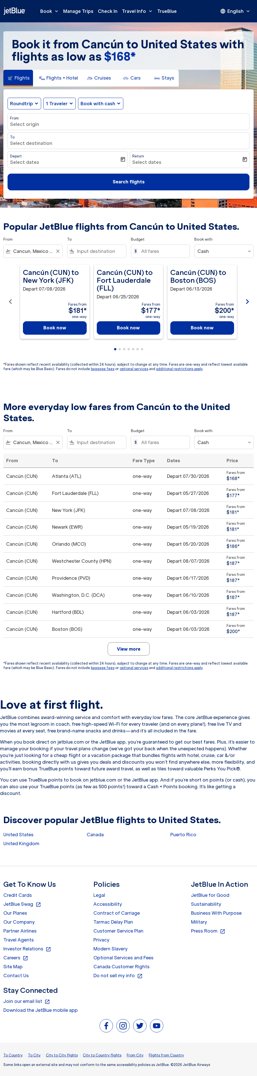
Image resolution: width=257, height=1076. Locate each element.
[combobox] (33, 251)
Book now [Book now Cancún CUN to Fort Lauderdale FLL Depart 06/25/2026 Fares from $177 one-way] (128, 327)
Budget (138, 239)
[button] (59, 103)
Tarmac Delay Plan (113, 922)
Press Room (208, 931)
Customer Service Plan (118, 931)
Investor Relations (27, 949)
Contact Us (16, 975)
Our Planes (15, 913)
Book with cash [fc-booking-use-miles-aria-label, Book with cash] (98, 103)
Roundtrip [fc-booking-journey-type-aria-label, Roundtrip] (21, 103)
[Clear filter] (57, 251)
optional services (134, 369)
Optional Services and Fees (123, 957)
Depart (16, 156)
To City (34, 1055)
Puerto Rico (183, 834)
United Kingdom (21, 843)
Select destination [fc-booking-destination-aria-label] (31, 143)
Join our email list (26, 1001)
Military (199, 922)
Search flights (129, 181)
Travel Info (138, 11)
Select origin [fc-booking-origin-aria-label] (24, 124)
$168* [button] (120, 56)
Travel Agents (18, 940)
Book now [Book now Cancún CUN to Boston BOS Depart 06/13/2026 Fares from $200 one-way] (202, 327)
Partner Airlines (20, 931)
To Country (13, 1055)
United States (18, 834)
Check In (107, 11)
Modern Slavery (110, 949)
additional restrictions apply (179, 369)
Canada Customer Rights (121, 966)
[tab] (18, 78)
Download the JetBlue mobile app (40, 1010)
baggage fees (102, 369)
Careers (15, 958)
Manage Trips (78, 11)
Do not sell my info (118, 976)
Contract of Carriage (116, 913)
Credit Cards (17, 895)
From (14, 118)
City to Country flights (102, 1055)
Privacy (101, 940)
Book (50, 11)
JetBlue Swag (22, 904)
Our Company (19, 922)
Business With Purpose (216, 913)
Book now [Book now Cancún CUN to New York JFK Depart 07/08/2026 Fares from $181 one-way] (54, 327)
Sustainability (206, 904)
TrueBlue (167, 11)
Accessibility (107, 904)
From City (135, 1055)
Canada (95, 834)
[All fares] (163, 251)
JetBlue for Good (210, 895)
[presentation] (235, 11)
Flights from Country (166, 1055)
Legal (99, 895)
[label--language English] (235, 11)
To (12, 137)
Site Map (13, 966)
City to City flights (62, 1055)
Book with (203, 239)
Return (138, 156)
